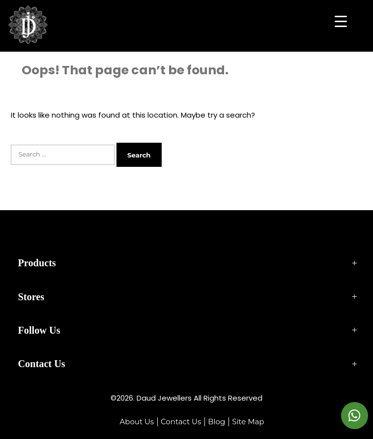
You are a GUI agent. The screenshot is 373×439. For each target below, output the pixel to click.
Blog (216, 421)
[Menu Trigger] (340, 20)
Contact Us (181, 421)
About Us (136, 421)
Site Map (248, 421)
